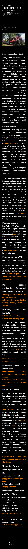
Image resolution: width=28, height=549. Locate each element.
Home (4, 19)
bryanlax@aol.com (10, 143)
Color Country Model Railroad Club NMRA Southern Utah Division (11, 10)
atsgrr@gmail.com (9, 487)
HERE (23, 213)
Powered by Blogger (14, 542)
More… (8, 19)
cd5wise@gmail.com (11, 250)
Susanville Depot (12, 274)
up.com (10, 453)
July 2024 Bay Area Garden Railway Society (14, 302)
